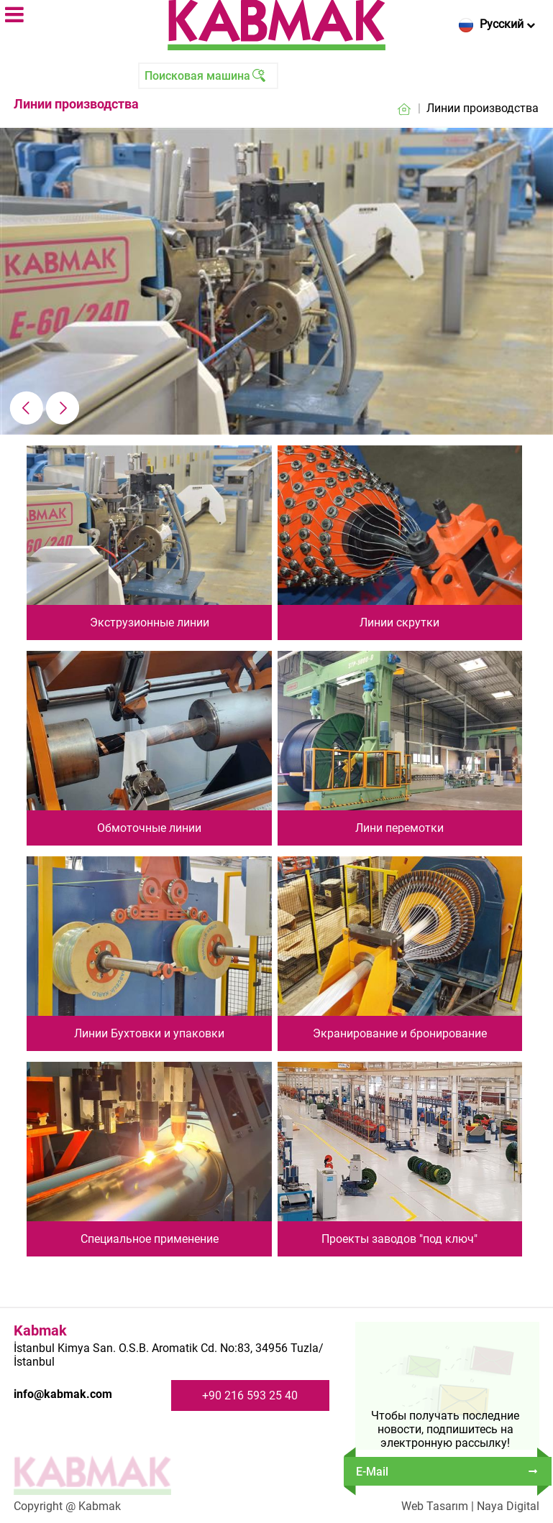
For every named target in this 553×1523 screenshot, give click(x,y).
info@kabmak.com (63, 1394)
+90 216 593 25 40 (250, 1395)
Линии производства (482, 108)
